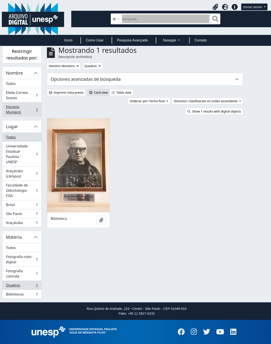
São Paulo (22, 214)
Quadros (22, 286)
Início (68, 40)
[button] (215, 7)
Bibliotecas (22, 295)
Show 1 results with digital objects (214, 111)
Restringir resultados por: (21, 54)
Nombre (14, 73)
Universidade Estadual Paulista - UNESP (22, 154)
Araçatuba (22, 223)
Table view (121, 92)
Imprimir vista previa (66, 92)
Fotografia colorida (22, 274)
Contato (200, 40)
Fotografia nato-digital (22, 259)
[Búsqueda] (166, 18)
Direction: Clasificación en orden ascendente (206, 101)
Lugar (12, 126)
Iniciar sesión (253, 7)
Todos (11, 83)
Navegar (170, 40)
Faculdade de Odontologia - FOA (22, 190)
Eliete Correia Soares (22, 95)
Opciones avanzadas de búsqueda (86, 79)
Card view (98, 92)
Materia (14, 237)
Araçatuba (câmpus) (22, 173)
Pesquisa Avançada (132, 40)
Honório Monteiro (22, 109)
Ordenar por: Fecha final (148, 101)
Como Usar (95, 40)
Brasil (22, 205)
